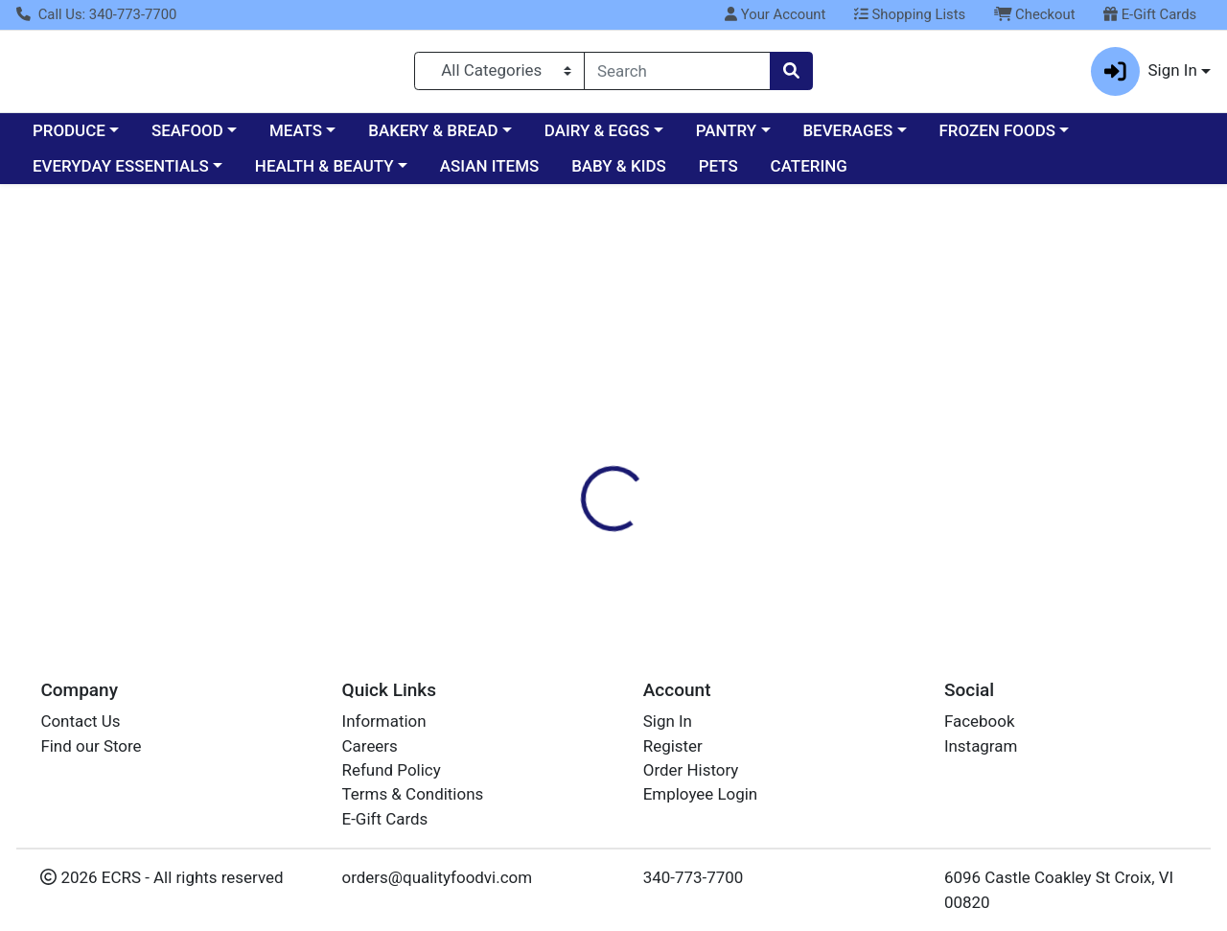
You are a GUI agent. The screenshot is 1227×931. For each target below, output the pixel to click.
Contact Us (80, 722)
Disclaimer (746, 357)
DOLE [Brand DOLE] (734, 498)
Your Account (775, 14)
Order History (691, 770)
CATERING (809, 174)
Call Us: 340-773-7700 (96, 14)
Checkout (1035, 14)
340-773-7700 (693, 878)
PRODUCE (69, 138)
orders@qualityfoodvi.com (437, 878)
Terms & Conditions (413, 794)
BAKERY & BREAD (433, 138)
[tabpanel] (869, 474)
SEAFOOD (187, 138)
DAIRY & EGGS (597, 138)
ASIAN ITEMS (489, 174)
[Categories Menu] (499, 75)
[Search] (677, 75)
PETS (718, 174)
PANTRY (726, 138)
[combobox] (677, 75)
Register (673, 746)
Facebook (979, 722)
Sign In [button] (1144, 75)
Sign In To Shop (1040, 285)
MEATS (295, 138)
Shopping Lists (909, 14)
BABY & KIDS (618, 174)
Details (565, 357)
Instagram (980, 746)
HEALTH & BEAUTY (324, 174)
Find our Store (90, 746)
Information (384, 722)
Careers (370, 746)
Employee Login (700, 794)
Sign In (667, 722)
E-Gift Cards (1149, 14)
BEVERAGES (847, 138)
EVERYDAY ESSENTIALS (121, 174)
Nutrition (649, 357)
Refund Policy (391, 770)
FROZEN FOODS (997, 138)
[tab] (564, 357)
